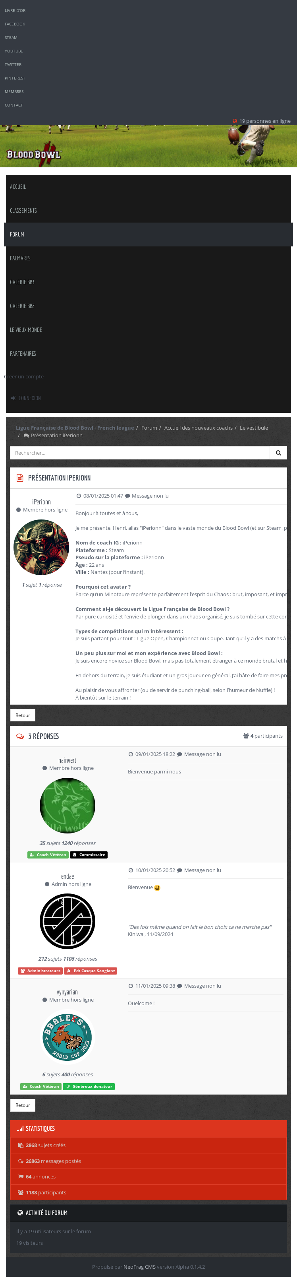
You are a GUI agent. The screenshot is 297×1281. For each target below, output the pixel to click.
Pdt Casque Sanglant (90, 970)
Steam (11, 37)
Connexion (25, 398)
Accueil (18, 186)
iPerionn (41, 502)
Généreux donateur (88, 1086)
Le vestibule (254, 427)
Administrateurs (40, 970)
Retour (22, 715)
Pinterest (15, 78)
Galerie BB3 (22, 282)
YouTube (14, 51)
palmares (20, 258)
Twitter (13, 64)
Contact (14, 105)
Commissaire (89, 854)
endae (67, 876)
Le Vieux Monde (26, 329)
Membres (14, 91)
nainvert (67, 760)
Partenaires (23, 353)
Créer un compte (24, 376)
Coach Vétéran (47, 854)
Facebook (15, 24)
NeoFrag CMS (139, 1266)
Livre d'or (15, 10)
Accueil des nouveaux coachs (198, 427)
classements (23, 210)
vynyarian (67, 992)
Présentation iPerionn (53, 435)
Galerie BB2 (22, 305)
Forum (17, 234)
